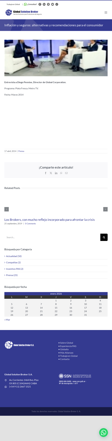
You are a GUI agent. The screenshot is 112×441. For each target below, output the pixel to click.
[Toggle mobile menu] (106, 12)
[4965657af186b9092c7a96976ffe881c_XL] (56, 58)
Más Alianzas (66, 352)
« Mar (7, 319)
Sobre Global (66, 342)
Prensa (21, 151)
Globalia (64, 349)
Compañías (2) (13, 262)
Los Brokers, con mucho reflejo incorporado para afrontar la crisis (49, 220)
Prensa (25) (12, 275)
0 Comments (30, 223)
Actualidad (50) (14, 256)
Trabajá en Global (13, 4)
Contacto (65, 359)
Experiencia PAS (68, 346)
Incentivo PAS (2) (14, 268)
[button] (103, 432)
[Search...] (52, 237)
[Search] (104, 237)
